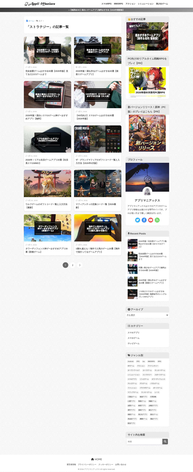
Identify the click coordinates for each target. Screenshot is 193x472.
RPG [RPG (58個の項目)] (159, 362)
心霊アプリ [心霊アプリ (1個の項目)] (131, 401)
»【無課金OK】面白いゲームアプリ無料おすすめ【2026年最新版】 (96, 10)
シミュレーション (146, 4)
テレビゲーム (134, 344)
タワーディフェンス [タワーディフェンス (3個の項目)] (158, 379)
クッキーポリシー (105, 465)
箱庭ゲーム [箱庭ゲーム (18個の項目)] (131, 415)
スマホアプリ (134, 332)
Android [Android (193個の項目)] (130, 362)
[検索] (165, 442)
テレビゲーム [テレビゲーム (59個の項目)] (132, 384)
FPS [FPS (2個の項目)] (138, 362)
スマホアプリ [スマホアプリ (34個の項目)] (132, 379)
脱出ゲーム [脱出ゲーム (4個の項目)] (154, 415)
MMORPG (118, 4)
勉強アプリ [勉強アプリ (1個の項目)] (143, 397)
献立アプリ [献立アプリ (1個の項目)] (152, 410)
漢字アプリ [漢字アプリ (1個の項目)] (131, 410)
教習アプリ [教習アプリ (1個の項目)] (142, 406)
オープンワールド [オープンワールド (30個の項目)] (134, 370)
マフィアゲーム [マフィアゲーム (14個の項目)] (133, 393)
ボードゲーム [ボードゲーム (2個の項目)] (157, 388)
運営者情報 (71, 465)
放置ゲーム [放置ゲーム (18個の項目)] (131, 406)
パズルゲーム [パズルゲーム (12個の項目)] (154, 384)
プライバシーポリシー (87, 465)
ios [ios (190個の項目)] (144, 362)
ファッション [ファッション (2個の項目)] (132, 388)
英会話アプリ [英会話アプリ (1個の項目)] (132, 419)
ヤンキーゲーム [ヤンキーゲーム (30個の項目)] (146, 393)
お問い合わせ (120, 465)
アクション (130, 4)
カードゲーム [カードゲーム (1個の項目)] (147, 370)
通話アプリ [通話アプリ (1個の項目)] (154, 419)
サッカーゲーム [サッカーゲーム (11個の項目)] (160, 370)
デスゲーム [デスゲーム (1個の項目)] (143, 384)
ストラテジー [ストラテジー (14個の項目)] (147, 375)
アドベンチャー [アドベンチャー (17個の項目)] (153, 366)
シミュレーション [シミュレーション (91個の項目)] (134, 375)
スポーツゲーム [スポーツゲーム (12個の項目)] (160, 375)
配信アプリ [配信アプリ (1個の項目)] (131, 424)
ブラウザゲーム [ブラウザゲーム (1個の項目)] (145, 388)
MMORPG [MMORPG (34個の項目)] (151, 362)
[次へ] (80, 265)
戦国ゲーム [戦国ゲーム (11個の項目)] (142, 401)
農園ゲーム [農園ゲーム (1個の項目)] (143, 419)
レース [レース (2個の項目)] (157, 393)
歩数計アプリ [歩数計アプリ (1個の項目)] (153, 406)
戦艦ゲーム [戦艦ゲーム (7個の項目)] (152, 401)
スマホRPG (106, 4)
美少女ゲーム (162, 4)
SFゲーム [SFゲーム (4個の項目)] (131, 366)
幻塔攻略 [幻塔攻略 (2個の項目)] (153, 397)
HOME (96, 459)
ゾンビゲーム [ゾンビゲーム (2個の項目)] (144, 379)
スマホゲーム (134, 338)
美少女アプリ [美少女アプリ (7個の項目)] (142, 415)
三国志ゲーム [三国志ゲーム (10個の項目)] (132, 397)
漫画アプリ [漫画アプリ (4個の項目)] (142, 410)
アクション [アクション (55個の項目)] (141, 366)
